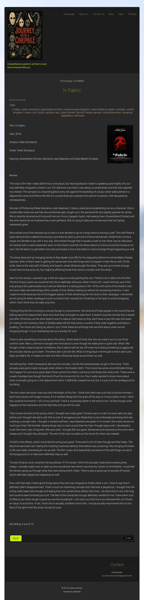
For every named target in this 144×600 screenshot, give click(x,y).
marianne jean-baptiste (76, 109)
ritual (41, 112)
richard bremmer (112, 112)
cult (34, 112)
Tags (12, 105)
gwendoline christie (51, 109)
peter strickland (30, 109)
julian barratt (68, 112)
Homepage (66, 81)
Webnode (77, 592)
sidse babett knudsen (103, 109)
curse (27, 112)
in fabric (16, 109)
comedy (120, 109)
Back (16, 538)
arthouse (79, 115)
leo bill (80, 112)
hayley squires (93, 112)
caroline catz (52, 112)
